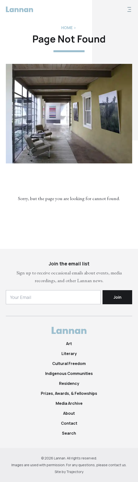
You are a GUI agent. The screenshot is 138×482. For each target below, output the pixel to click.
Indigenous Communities (69, 373)
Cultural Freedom (69, 363)
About (69, 413)
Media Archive (69, 403)
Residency (69, 383)
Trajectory (74, 471)
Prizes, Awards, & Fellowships (69, 393)
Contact (69, 423)
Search (69, 433)
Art (69, 343)
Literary (69, 353)
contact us (117, 465)
